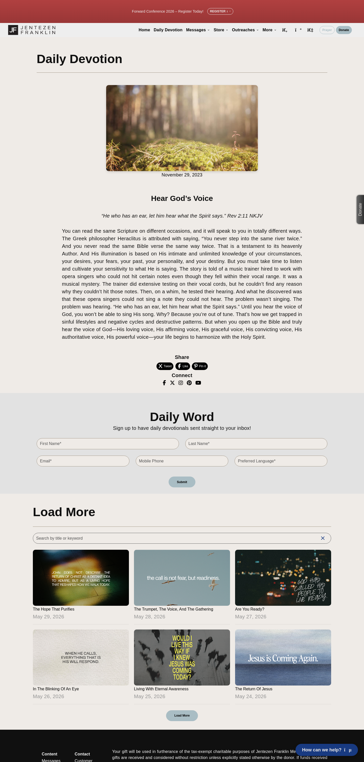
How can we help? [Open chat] (326, 749)
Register (220, 11)
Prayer (327, 30)
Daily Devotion (168, 30)
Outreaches (245, 30)
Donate (344, 30)
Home (144, 30)
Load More (182, 715)
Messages (198, 30)
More (270, 30)
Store (221, 30)
